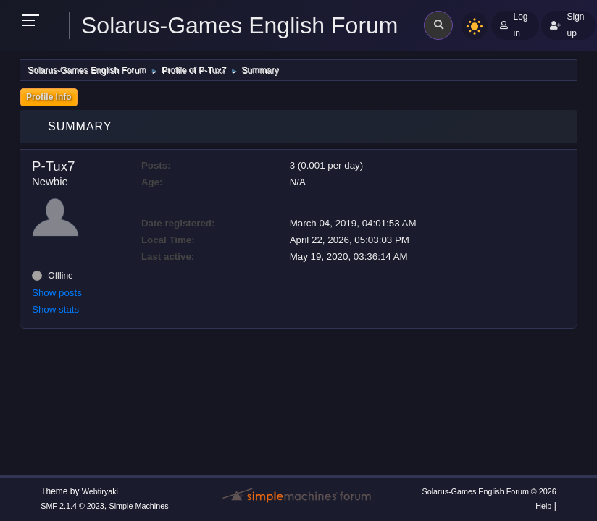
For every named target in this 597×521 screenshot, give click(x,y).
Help (543, 505)
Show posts (57, 292)
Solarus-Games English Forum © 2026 (489, 491)
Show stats (55, 309)
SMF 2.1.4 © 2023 (72, 505)
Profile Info (49, 97)
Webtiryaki (100, 491)
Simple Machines (139, 505)
